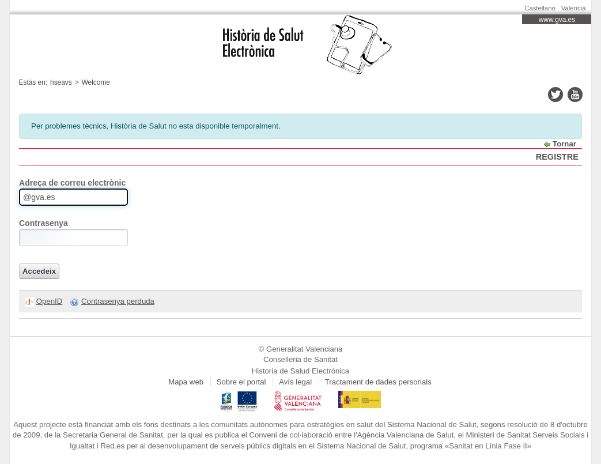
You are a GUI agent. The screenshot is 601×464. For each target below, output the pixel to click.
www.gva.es (557, 20)
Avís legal (295, 382)
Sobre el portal (241, 382)
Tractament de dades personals (378, 382)
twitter (555, 94)
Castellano (539, 8)
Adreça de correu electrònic (72, 182)
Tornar (564, 143)
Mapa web (185, 382)
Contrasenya (43, 223)
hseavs (61, 82)
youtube (575, 94)
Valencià (573, 8)
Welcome (96, 82)
